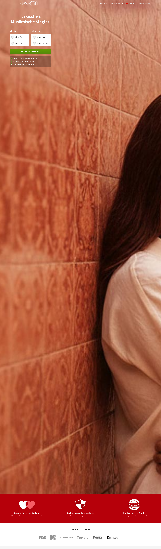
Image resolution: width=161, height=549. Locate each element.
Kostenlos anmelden (30, 51)
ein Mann (17, 43)
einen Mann (40, 43)
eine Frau (17, 37)
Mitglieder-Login (144, 4)
